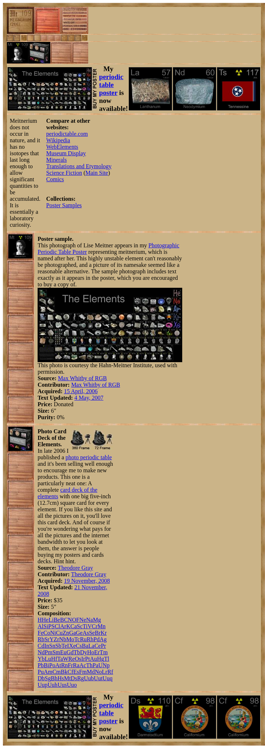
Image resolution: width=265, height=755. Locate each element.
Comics (55, 179)
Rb (41, 639)
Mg (97, 620)
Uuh (53, 685)
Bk (64, 672)
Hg (100, 659)
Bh (54, 678)
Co (46, 633)
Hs (60, 678)
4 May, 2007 (88, 398)
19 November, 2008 (87, 581)
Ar (63, 626)
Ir (83, 659)
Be (57, 620)
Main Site (96, 173)
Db (41, 678)
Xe (72, 646)
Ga (72, 633)
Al (40, 626)
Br (98, 633)
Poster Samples (64, 205)
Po (52, 665)
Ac (83, 665)
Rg (80, 678)
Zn (66, 633)
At (58, 665)
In (46, 646)
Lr (104, 672)
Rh (90, 639)
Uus (62, 685)
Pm (48, 652)
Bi (46, 665)
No (98, 672)
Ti (85, 626)
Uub (89, 678)
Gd (70, 652)
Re (71, 659)
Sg (48, 678)
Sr (47, 639)
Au (93, 659)
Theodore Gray (75, 568)
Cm (56, 672)
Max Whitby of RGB (82, 378)
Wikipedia (58, 140)
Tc (77, 639)
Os (78, 659)
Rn (64, 665)
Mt (67, 678)
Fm (83, 672)
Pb (41, 665)
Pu (41, 672)
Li (51, 620)
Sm (56, 652)
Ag (103, 639)
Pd (96, 639)
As (85, 633)
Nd (41, 652)
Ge (79, 633)
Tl (106, 659)
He (45, 620)
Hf (54, 659)
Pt (87, 659)
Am (48, 672)
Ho (90, 652)
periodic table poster (111, 84)
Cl (57, 626)
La (91, 646)
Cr (95, 626)
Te (64, 646)
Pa (95, 665)
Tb (77, 652)
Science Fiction (64, 173)
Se (92, 633)
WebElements (62, 147)
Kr (104, 633)
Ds (74, 678)
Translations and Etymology (79, 166)
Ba (85, 646)
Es (76, 672)
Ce (97, 646)
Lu (48, 659)
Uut (98, 678)
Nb (63, 639)
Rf (110, 672)
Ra (76, 665)
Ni (53, 633)
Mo (70, 639)
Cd (41, 646)
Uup (43, 685)
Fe (40, 633)
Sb (58, 646)
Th (89, 665)
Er (97, 652)
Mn (102, 626)
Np (106, 665)
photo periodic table (88, 457)
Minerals (56, 160)
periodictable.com (67, 134)
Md (91, 672)
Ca (73, 626)
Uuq (108, 678)
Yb (41, 659)
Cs (79, 646)
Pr (103, 646)
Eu (63, 652)
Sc (80, 626)
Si (45, 626)
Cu (59, 633)
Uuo (72, 685)
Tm (104, 652)
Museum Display (66, 153)
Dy (83, 652)
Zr (56, 639)
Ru (83, 639)
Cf (70, 672)
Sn (52, 646)
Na (89, 620)
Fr (70, 665)
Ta (60, 659)
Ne (83, 620)
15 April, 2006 (81, 391)
